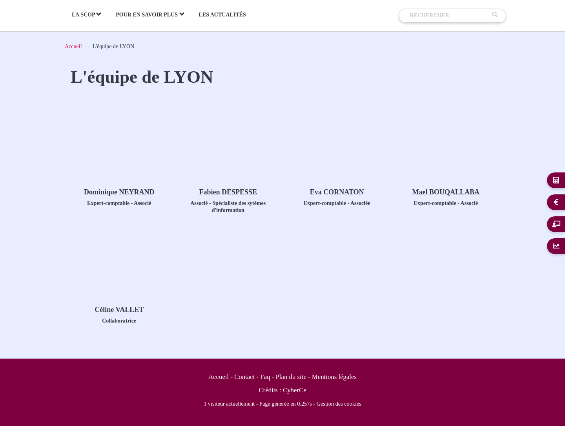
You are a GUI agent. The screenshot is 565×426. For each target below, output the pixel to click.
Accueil (73, 46)
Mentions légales (334, 377)
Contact (244, 377)
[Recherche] (449, 15)
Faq (265, 377)
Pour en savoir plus (150, 14)
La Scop (87, 14)
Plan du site (291, 377)
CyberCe (294, 390)
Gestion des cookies (339, 404)
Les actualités (222, 15)
